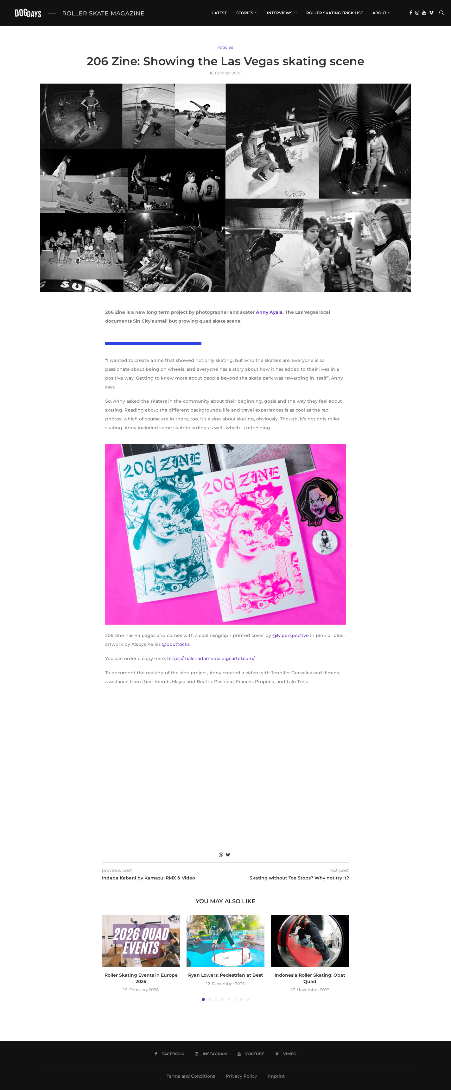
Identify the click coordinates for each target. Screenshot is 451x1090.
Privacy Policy (241, 1076)
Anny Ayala (269, 312)
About (379, 12)
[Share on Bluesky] (228, 855)
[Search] (441, 13)
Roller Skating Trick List (334, 12)
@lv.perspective (290, 635)
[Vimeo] (431, 13)
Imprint (276, 1076)
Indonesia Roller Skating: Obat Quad (310, 978)
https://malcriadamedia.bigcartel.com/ (211, 658)
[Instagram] (417, 13)
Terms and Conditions (191, 1076)
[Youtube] (424, 13)
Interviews (280, 12)
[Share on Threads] (221, 855)
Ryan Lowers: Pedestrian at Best (225, 975)
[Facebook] (411, 13)
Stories (244, 12)
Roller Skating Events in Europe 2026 (141, 978)
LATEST (219, 12)
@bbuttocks (176, 644)
